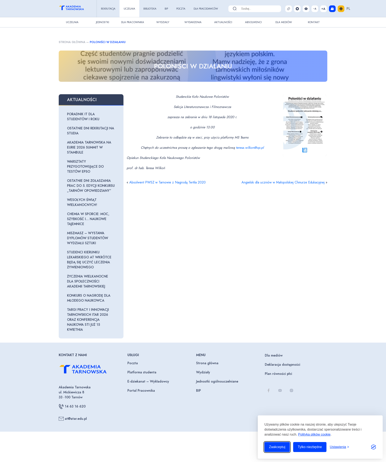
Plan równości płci (278, 373)
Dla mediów (274, 355)
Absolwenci (253, 22)
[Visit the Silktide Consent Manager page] (373, 447)
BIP (166, 9)
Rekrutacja (108, 9)
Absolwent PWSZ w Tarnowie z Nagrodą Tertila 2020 (167, 182)
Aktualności (223, 22)
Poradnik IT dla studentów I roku (83, 116)
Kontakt (314, 22)
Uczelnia (129, 9)
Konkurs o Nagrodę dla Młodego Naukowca (88, 298)
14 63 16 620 (72, 406)
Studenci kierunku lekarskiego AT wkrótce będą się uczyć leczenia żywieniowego (89, 260)
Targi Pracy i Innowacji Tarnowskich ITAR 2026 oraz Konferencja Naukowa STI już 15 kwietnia (88, 319)
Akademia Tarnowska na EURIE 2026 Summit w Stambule (89, 147)
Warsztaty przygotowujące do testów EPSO (85, 166)
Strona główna (72, 42)
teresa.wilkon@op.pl (250, 147)
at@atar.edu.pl (73, 418)
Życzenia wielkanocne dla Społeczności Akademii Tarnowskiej (87, 281)
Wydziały (162, 22)
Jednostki (102, 22)
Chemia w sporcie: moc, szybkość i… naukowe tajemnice (88, 219)
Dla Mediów (283, 22)
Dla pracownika (132, 22)
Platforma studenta (141, 372)
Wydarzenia (193, 22)
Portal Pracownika (141, 390)
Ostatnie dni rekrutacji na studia (90, 131)
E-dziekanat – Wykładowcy (148, 381)
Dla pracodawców (206, 9)
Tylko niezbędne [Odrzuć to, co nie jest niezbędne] (310, 447)
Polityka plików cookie (314, 434)
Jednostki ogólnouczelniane (217, 381)
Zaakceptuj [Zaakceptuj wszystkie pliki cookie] (277, 447)
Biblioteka (149, 9)
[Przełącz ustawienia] (339, 447)
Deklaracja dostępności (282, 364)
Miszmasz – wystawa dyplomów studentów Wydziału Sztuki (87, 238)
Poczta (180, 9)
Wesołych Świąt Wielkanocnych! (82, 202)
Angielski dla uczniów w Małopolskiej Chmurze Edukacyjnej (283, 182)
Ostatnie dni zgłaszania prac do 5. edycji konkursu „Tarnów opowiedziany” (91, 185)
